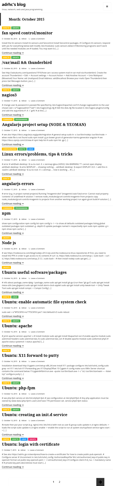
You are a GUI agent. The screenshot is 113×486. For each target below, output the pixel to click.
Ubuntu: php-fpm (18, 387)
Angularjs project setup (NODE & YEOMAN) (44, 124)
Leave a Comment (38, 39)
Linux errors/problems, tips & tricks (37, 154)
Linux (30, 149)
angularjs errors (18, 183)
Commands (7, 119)
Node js (9, 242)
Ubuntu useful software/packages (34, 272)
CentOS (6, 439)
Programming (21, 119)
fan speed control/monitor (27, 32)
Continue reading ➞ (13, 52)
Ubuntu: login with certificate (31, 444)
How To (6, 28)
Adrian (23, 39)
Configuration (9, 149)
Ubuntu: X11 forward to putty (30, 355)
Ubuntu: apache (17, 325)
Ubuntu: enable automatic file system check (44, 301)
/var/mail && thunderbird (27, 62)
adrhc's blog (14, 4)
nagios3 (9, 94)
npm (6, 213)
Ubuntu (16, 28)
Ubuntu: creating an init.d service (34, 414)
